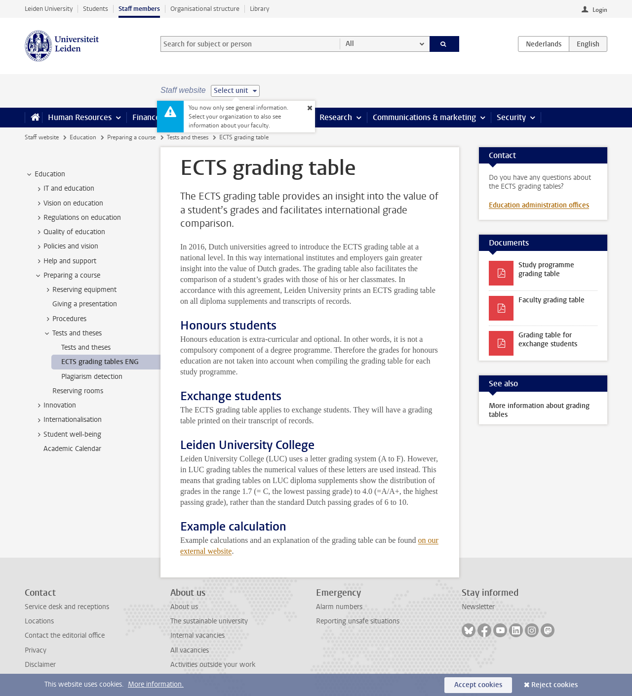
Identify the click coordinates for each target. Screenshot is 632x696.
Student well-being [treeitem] (67, 435)
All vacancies (189, 650)
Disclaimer (40, 664)
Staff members (139, 8)
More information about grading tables (539, 410)
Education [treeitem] (45, 174)
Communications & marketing (424, 117)
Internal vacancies (197, 635)
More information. (156, 684)
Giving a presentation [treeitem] (84, 304)
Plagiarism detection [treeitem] (91, 376)
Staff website (42, 137)
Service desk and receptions (67, 607)
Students (95, 8)
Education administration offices (539, 205)
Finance (146, 117)
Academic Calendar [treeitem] (72, 448)
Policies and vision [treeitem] (66, 246)
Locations (39, 621)
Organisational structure (204, 8)
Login (599, 10)
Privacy (35, 650)
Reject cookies (554, 685)
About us (184, 607)
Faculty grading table (551, 300)
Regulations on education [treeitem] (77, 218)
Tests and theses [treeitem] (72, 333)
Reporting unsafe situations (357, 621)
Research (335, 117)
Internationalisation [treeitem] (68, 420)
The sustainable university (209, 621)
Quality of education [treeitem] (69, 232)
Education (83, 137)
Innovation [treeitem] (55, 405)
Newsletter (478, 607)
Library (259, 8)
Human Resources (80, 117)
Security (511, 117)
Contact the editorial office (65, 635)
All (350, 43)
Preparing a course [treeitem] (67, 276)
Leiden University (49, 8)
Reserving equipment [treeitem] (80, 290)
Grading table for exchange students (547, 339)
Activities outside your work (212, 664)
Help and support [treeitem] (65, 261)
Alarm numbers (339, 607)
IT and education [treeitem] (64, 189)
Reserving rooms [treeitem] (77, 391)
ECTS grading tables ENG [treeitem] (100, 362)
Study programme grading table (546, 269)
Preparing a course (131, 137)
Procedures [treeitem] (64, 319)
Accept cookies (478, 685)
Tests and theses (187, 137)
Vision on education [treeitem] (68, 203)
